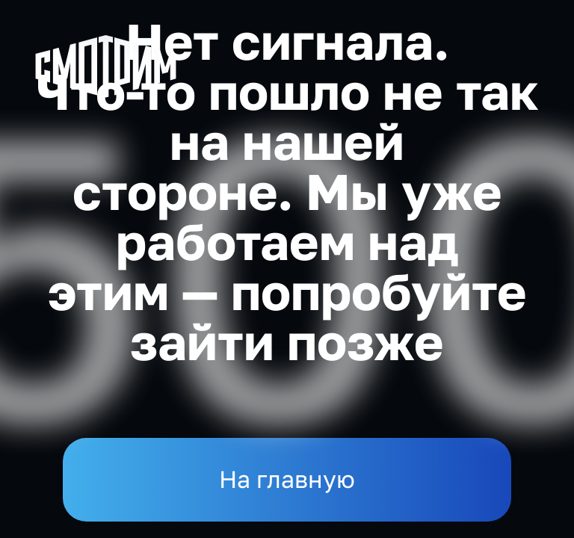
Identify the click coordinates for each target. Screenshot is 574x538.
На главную (287, 479)
